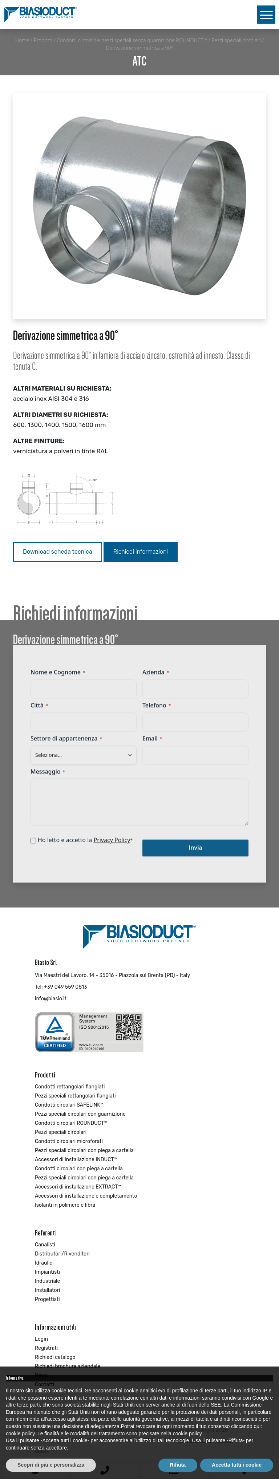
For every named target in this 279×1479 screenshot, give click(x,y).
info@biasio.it (50, 999)
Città (39, 710)
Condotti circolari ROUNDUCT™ (71, 1123)
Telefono (156, 710)
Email (152, 743)
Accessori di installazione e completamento (86, 1196)
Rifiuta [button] (178, 1465)
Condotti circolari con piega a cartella (79, 1169)
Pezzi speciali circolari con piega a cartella (84, 1150)
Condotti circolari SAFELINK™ (69, 1105)
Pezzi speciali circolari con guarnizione (80, 1114)
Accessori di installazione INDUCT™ (76, 1159)
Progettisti (47, 1299)
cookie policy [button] (20, 1433)
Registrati (46, 1348)
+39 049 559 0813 (65, 987)
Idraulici (44, 1263)
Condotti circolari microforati (69, 1141)
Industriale (47, 1281)
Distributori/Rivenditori (62, 1254)
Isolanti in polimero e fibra (65, 1205)
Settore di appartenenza (66, 743)
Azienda (155, 677)
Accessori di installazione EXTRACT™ (78, 1187)
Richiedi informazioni (140, 551)
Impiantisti (47, 1272)
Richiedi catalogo (55, 1357)
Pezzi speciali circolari (60, 1132)
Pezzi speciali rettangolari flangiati (75, 1096)
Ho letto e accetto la (85, 845)
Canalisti (45, 1245)
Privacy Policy (111, 845)
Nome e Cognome (58, 677)
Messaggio (48, 776)
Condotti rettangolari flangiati (70, 1087)
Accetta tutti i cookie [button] (237, 1465)
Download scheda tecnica (57, 551)
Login (41, 1339)
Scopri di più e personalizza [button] (50, 1465)
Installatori (47, 1290)
